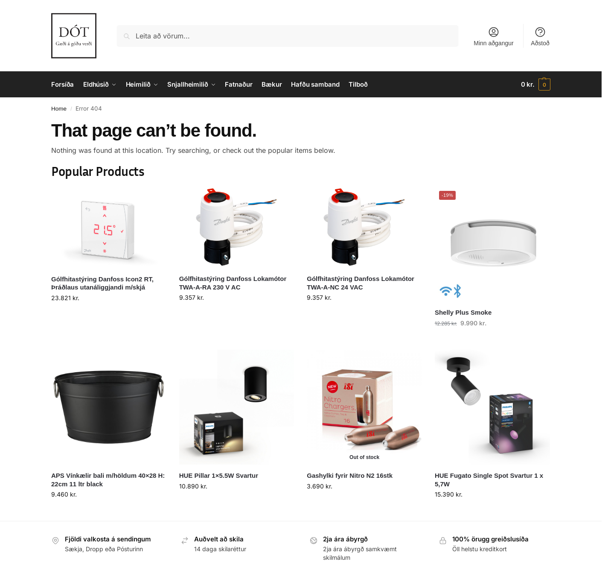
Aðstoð (540, 36)
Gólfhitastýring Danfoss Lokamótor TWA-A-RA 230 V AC (233, 283)
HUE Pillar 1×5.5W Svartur (219, 475)
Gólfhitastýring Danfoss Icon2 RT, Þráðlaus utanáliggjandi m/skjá (102, 283)
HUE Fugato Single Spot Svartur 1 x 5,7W (489, 480)
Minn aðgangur (493, 36)
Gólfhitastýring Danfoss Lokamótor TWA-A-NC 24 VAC (360, 283)
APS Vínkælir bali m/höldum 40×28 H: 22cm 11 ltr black (108, 480)
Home (59, 108)
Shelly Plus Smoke (463, 312)
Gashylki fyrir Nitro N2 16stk (350, 475)
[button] (535, 84)
